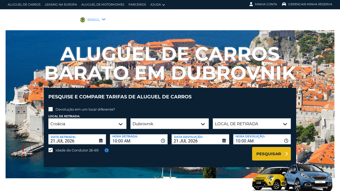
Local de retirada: (64, 112)
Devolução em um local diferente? (85, 105)
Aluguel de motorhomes (102, 4)
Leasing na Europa (61, 4)
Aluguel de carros (24, 4)
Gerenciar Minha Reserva (307, 4)
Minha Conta (263, 4)
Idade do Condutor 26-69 (77, 146)
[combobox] (138, 135)
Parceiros (137, 4)
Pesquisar (268, 149)
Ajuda (157, 5)
